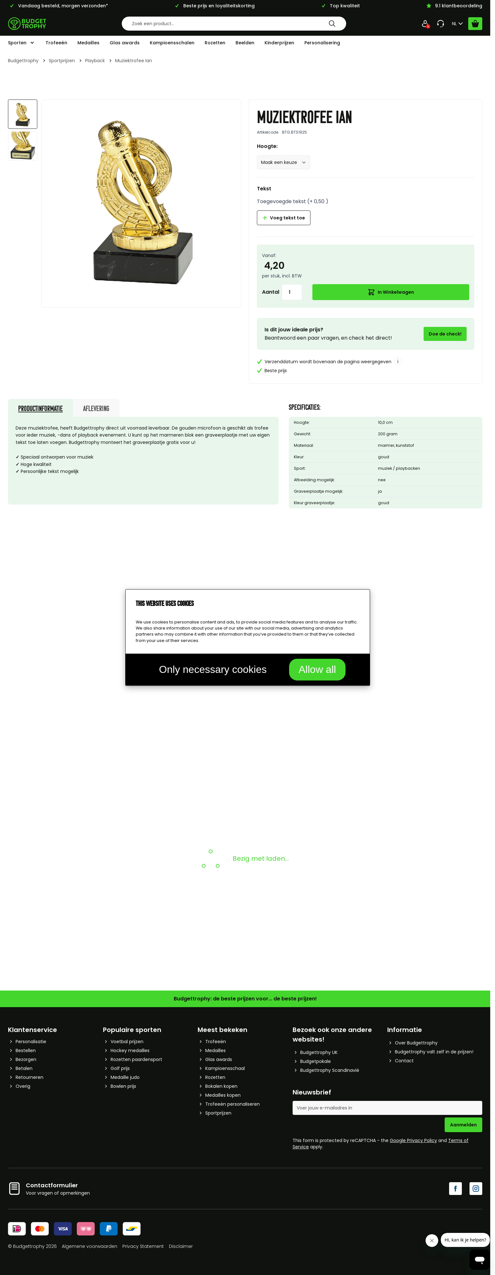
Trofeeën (56, 43)
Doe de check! (445, 334)
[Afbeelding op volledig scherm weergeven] (141, 199)
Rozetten (215, 43)
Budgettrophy (23, 60)
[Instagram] (476, 1188)
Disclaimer (181, 1246)
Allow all (317, 669)
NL (458, 23)
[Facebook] (455, 1188)
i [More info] (397, 361)
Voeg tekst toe (283, 218)
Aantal (270, 292)
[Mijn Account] (425, 23)
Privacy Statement (143, 1246)
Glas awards (125, 43)
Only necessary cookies (213, 669)
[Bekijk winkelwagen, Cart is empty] (475, 23)
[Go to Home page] (27, 23)
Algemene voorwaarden (89, 1246)
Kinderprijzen (279, 43)
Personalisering (322, 43)
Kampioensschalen (172, 43)
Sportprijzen (62, 60)
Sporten (17, 43)
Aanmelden (463, 1125)
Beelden (245, 43)
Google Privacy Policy (413, 1140)
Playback (95, 60)
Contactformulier (52, 1185)
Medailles (88, 43)
